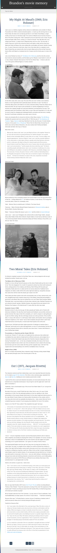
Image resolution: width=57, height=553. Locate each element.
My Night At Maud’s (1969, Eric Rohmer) (28, 21)
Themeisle (39, 549)
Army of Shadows (21, 123)
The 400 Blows (45, 117)
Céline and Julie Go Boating (14, 532)
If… (22, 199)
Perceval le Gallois (40, 207)
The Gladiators (43, 119)
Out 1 (30, 212)
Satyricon (16, 121)
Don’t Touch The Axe (31, 485)
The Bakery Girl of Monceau (29, 56)
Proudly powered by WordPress (22, 549)
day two (14, 377)
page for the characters (19, 375)
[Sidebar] (2, 7)
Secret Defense (45, 212)
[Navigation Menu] (54, 7)
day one (7, 377)
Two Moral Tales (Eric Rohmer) (28, 269)
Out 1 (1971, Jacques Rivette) (28, 366)
